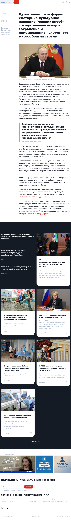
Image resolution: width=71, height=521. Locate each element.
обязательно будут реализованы (41, 214)
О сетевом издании (7, 501)
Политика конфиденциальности (53, 499)
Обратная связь (32, 501)
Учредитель (31, 499)
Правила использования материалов (55, 501)
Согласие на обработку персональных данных (16, 490)
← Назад (3, 13)
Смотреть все (36, 441)
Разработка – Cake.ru (63, 516)
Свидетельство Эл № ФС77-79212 (11, 499)
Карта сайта (36, 516)
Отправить (29, 486)
